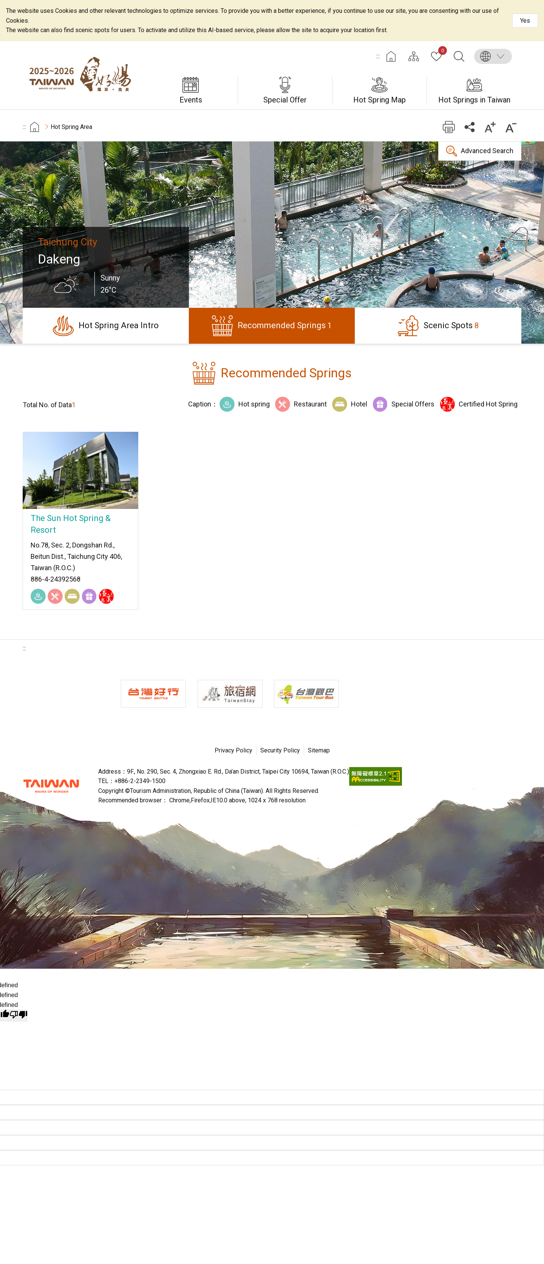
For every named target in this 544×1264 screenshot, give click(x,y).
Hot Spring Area (71, 126)
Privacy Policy (233, 750)
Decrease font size (510, 126)
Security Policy (280, 750)
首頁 (34, 126)
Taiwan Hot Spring (83, 75)
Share (469, 126)
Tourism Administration (51, 786)
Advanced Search (487, 151)
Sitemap (319, 750)
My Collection (441, 52)
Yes (525, 20)
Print (448, 126)
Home (391, 56)
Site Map (413, 56)
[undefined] (18, 1016)
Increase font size (490, 126)
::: (378, 56)
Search (459, 56)
